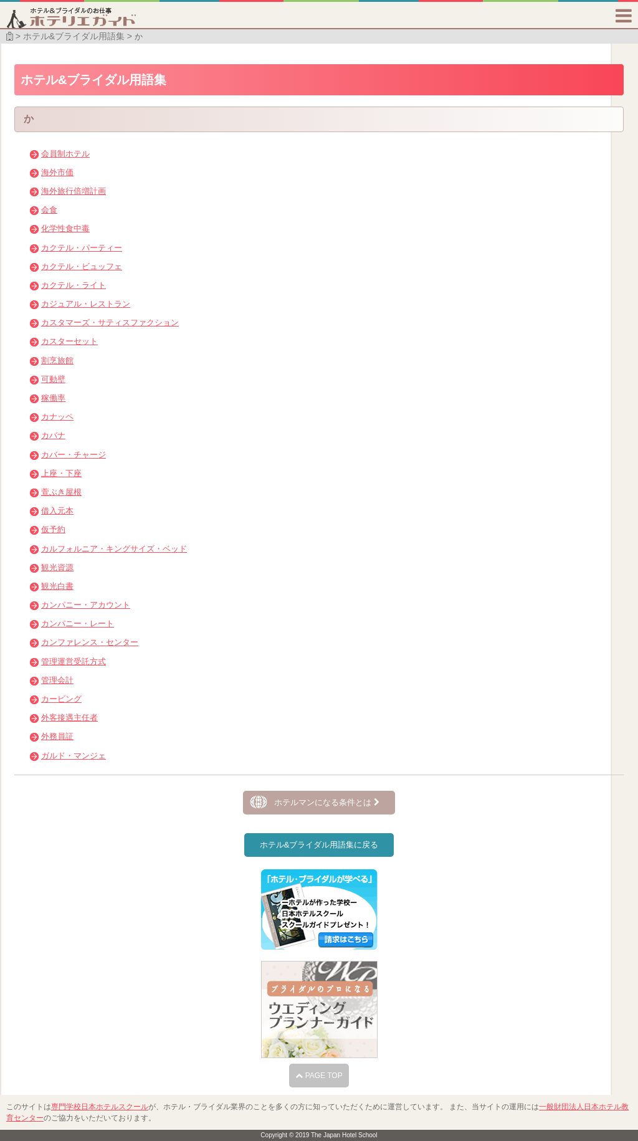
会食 (49, 209)
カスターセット (69, 341)
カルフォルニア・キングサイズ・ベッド (114, 548)
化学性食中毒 (65, 228)
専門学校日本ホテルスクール (99, 1106)
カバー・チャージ (73, 454)
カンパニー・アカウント (85, 604)
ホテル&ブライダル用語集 (74, 36)
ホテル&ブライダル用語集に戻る (319, 844)
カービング (61, 699)
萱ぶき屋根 (61, 492)
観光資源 (57, 567)
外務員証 (57, 736)
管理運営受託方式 (73, 661)
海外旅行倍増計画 (73, 191)
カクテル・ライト (73, 285)
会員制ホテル (65, 153)
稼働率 (53, 398)
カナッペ (57, 416)
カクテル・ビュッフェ (81, 266)
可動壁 (53, 379)
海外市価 (57, 172)
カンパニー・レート (77, 623)
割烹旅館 (57, 360)
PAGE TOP (318, 1075)
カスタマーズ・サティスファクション (110, 322)
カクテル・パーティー (81, 247)
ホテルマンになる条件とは (326, 802)
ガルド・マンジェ (73, 755)
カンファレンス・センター (89, 642)
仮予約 (53, 529)
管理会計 (57, 680)
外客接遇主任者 (69, 717)
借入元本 (57, 510)
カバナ (53, 435)
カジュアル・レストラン (85, 303)
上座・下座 (61, 473)
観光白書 (57, 586)
